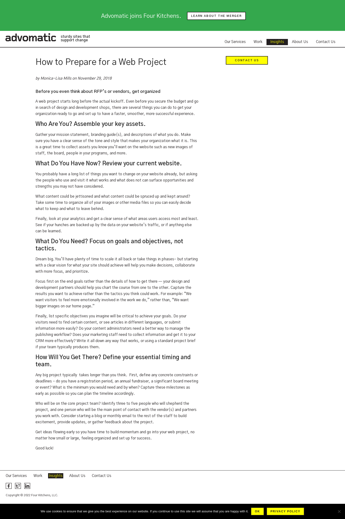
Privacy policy (285, 511)
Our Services (235, 42)
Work (258, 42)
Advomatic (30, 37)
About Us (300, 42)
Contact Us (325, 42)
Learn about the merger (216, 15)
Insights (277, 42)
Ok (257, 511)
